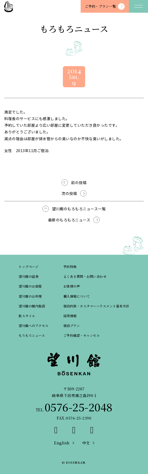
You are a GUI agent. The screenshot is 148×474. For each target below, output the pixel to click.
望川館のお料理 (30, 296)
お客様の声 (71, 286)
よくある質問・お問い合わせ (85, 276)
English (62, 442)
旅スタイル (27, 315)
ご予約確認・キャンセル (81, 335)
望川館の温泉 (28, 276)
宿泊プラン (71, 325)
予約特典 (70, 266)
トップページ (28, 266)
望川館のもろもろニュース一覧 (79, 208)
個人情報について (76, 296)
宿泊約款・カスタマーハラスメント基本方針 (96, 306)
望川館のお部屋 (30, 286)
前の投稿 (78, 182)
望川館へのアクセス (34, 325)
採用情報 (70, 315)
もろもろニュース (32, 335)
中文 (86, 442)
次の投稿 (69, 193)
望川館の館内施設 (32, 306)
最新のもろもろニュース (69, 219)
